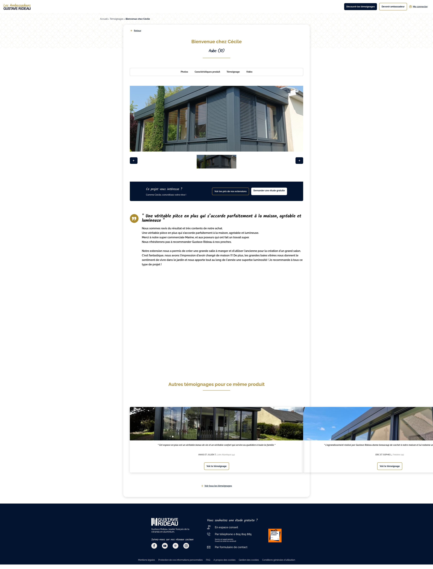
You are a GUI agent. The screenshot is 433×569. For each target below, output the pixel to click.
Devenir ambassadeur (393, 6)
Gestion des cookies (249, 560)
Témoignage (233, 72)
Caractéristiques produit (207, 72)
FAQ (208, 560)
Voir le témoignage (217, 466)
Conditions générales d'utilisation (278, 560)
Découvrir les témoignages (360, 6)
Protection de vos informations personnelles (180, 560)
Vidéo (249, 72)
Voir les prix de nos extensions (230, 191)
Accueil (104, 19)
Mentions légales (146, 560)
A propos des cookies (224, 560)
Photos (184, 72)
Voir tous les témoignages (216, 486)
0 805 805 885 (242, 534)
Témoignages (116, 19)
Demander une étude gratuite (269, 190)
